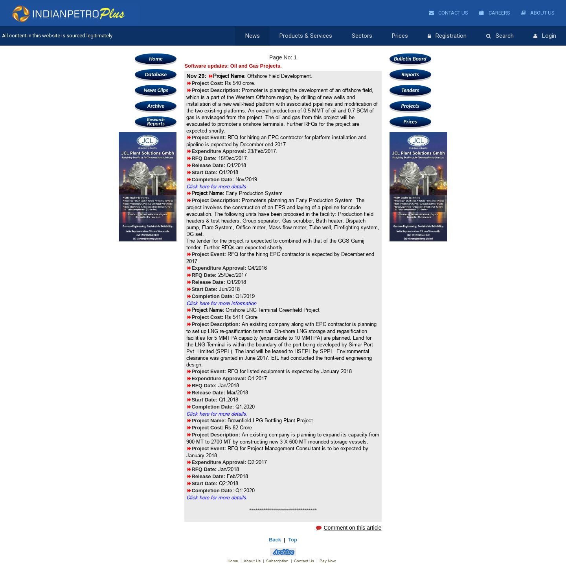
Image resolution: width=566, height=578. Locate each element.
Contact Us (448, 13)
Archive (155, 106)
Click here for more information (221, 303)
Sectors (362, 35)
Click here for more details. (217, 413)
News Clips (155, 90)
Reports (155, 121)
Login (544, 36)
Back (275, 540)
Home (155, 58)
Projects (410, 106)
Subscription (277, 560)
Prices (400, 35)
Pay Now (328, 560)
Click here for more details (216, 186)
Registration (447, 36)
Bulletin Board (410, 58)
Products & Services (305, 35)
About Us (538, 13)
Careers (494, 13)
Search (500, 36)
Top (292, 540)
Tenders (410, 90)
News (252, 35)
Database (156, 74)
